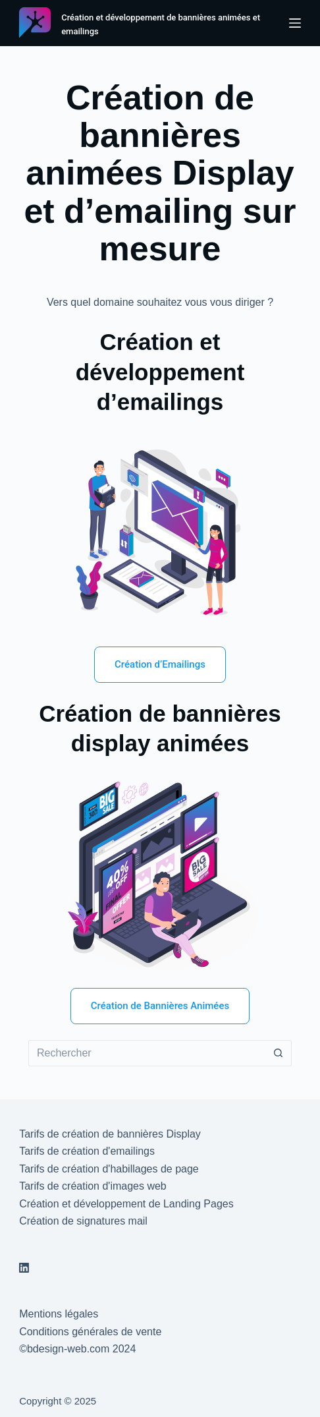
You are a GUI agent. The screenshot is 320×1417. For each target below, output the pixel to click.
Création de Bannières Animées (160, 1006)
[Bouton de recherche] (278, 1053)
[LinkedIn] (24, 1268)
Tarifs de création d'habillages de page (109, 1168)
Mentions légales (58, 1313)
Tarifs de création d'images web (93, 1186)
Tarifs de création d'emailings (87, 1151)
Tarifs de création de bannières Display (110, 1134)
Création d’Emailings (160, 664)
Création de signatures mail (83, 1221)
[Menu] (295, 23)
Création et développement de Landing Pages (126, 1203)
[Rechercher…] (146, 1053)
